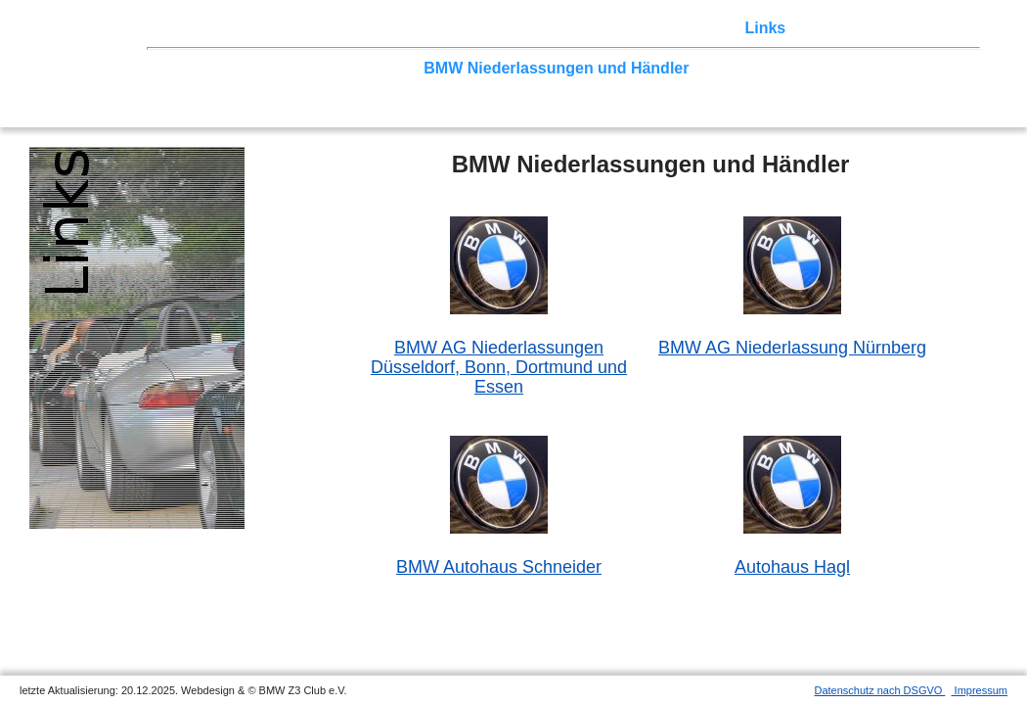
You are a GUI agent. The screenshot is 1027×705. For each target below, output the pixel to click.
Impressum (979, 690)
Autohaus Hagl (792, 567)
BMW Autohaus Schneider (499, 567)
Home (173, 28)
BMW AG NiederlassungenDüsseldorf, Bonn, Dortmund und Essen (499, 367)
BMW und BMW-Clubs (234, 68)
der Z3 (583, 28)
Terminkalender (409, 28)
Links (764, 28)
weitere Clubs (749, 68)
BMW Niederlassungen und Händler (556, 68)
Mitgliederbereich (859, 28)
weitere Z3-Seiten (874, 68)
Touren (315, 28)
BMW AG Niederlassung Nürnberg (792, 347)
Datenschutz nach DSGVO (880, 690)
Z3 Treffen (241, 28)
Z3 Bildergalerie (676, 28)
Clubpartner (370, 68)
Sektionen (513, 28)
